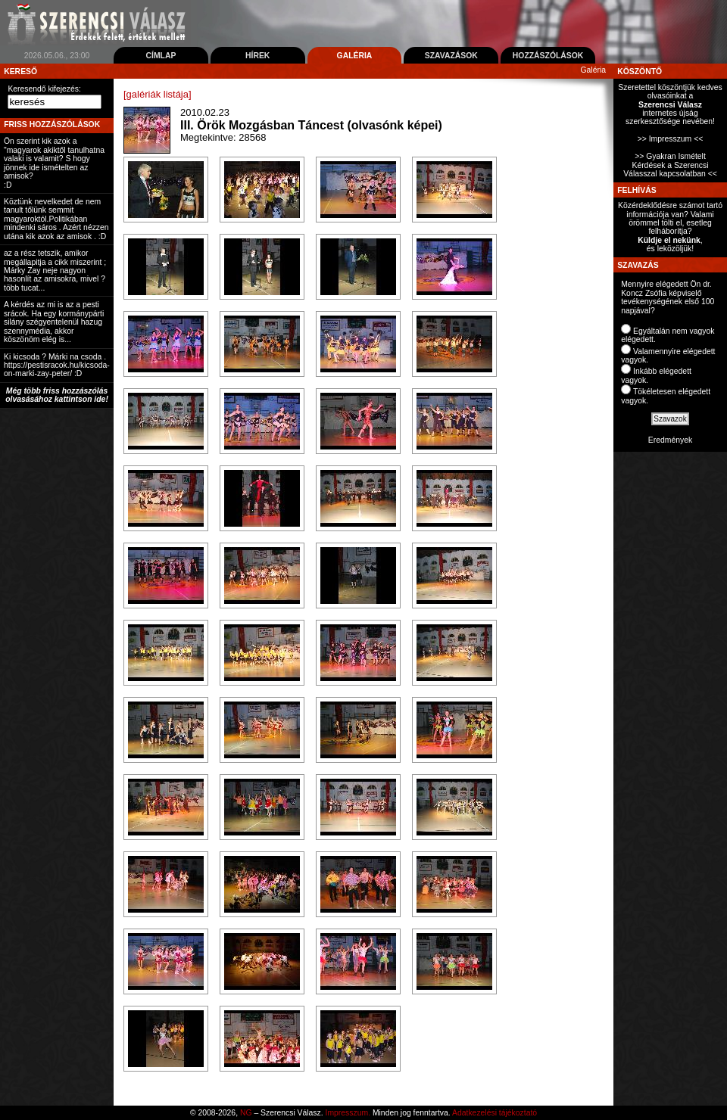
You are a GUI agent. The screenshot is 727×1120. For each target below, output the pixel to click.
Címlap (160, 55)
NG (246, 1113)
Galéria (355, 55)
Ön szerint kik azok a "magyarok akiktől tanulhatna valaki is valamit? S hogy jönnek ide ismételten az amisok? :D (54, 162)
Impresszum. (348, 1113)
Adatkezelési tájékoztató (494, 1113)
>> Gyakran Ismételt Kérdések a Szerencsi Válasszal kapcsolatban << (670, 165)
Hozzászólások (548, 55)
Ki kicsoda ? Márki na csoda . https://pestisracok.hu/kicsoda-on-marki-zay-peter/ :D (57, 365)
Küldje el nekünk (669, 240)
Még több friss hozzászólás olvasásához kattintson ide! (56, 395)
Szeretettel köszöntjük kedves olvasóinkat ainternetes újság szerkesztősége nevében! (670, 104)
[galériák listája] (157, 94)
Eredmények (670, 440)
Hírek (257, 55)
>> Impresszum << (671, 139)
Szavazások (451, 55)
